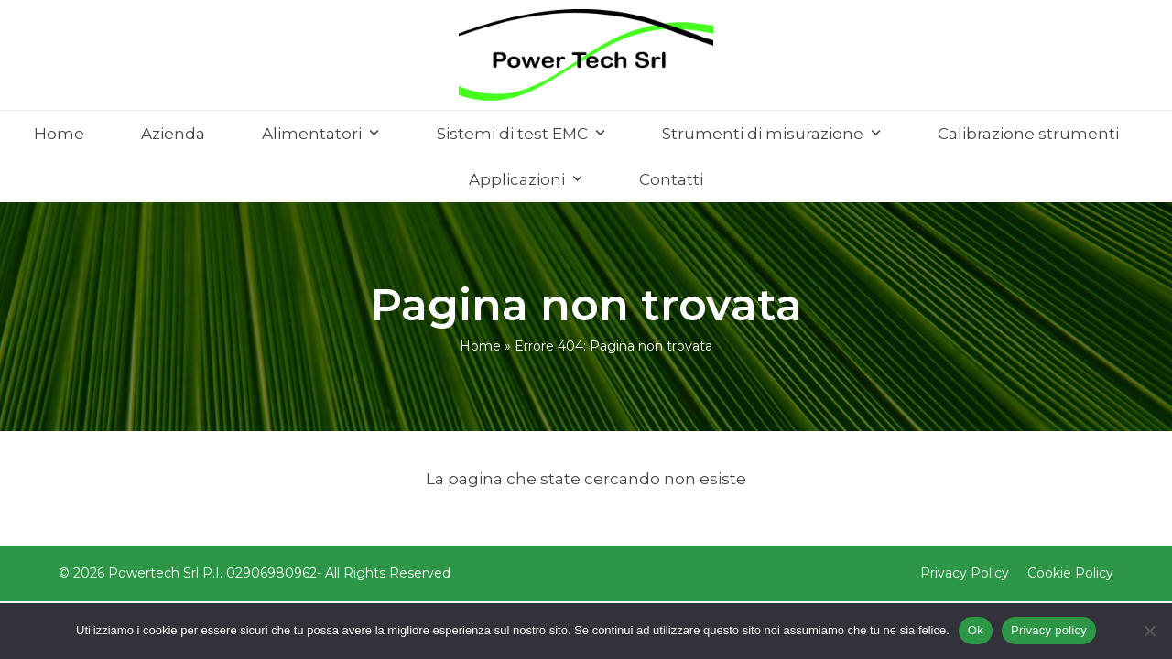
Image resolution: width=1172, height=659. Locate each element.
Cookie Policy (1070, 573)
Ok (975, 630)
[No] (1149, 630)
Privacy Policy (964, 573)
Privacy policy (1049, 630)
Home (480, 346)
